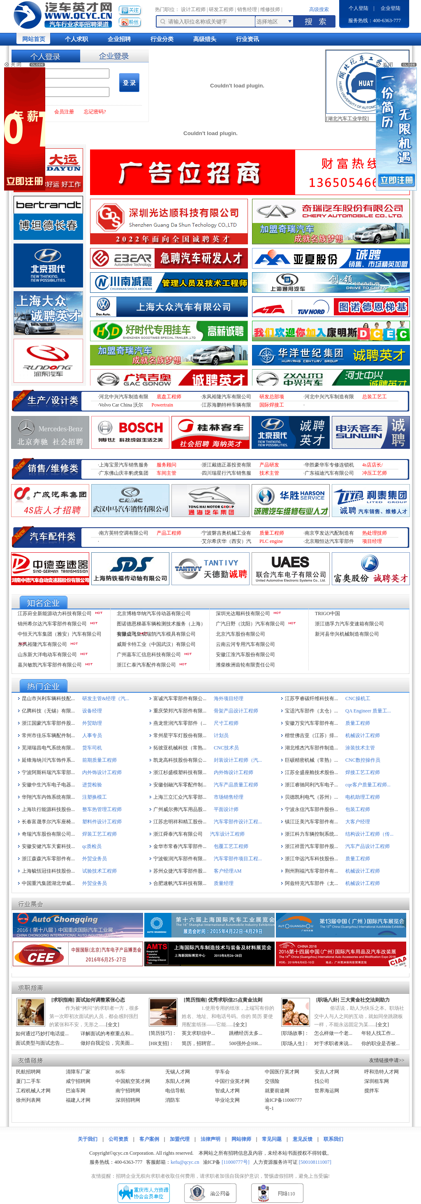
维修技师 (270, 9)
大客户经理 (357, 822)
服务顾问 (166, 465)
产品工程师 (169, 533)
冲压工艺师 (374, 473)
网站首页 (33, 39)
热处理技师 (374, 533)
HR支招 (158, 1043)
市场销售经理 (228, 797)
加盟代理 (180, 1139)
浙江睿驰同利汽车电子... (311, 785)
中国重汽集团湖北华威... (48, 883)
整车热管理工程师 (102, 809)
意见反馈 (302, 1139)
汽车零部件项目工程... (238, 859)
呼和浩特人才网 (381, 1072)
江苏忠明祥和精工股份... (179, 822)
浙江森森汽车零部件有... (48, 859)
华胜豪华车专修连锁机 (329, 465)
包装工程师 (357, 809)
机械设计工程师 (362, 735)
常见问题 (272, 1139)
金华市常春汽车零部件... (179, 846)
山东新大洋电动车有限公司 (47, 654)
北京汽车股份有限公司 (240, 634)
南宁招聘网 (128, 1091)
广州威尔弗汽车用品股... (179, 809)
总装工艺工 (374, 397)
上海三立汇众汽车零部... (179, 797)
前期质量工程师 (99, 760)
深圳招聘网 (128, 1100)
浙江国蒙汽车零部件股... (48, 723)
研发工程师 (221, 9)
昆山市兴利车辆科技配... (48, 698)
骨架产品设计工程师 (236, 711)
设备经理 (92, 711)
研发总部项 (271, 397)
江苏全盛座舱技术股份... (311, 772)
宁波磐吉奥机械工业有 (226, 533)
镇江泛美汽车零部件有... (311, 822)
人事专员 (92, 735)
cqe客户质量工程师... (368, 785)
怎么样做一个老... (333, 1033)
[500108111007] (315, 1162)
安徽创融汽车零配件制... (179, 785)
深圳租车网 (376, 1081)
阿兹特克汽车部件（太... (311, 883)
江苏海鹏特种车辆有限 (226, 405)
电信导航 (175, 1091)
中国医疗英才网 (282, 1072)
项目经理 (372, 541)
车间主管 (166, 473)
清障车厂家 (78, 1072)
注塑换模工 (94, 797)
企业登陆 (390, 8)
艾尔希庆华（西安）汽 (226, 541)
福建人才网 (78, 1100)
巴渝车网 (76, 1091)
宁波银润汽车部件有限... (179, 859)
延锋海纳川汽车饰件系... (48, 760)
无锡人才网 (177, 1072)
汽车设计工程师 (227, 834)
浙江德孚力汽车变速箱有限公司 (349, 624)
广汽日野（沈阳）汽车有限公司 (250, 624)
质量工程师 (271, 533)
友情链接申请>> (387, 1060)
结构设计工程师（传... (369, 834)
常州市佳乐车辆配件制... (48, 735)
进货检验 (92, 785)
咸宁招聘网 (78, 1081)
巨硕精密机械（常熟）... (311, 760)
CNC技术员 (226, 748)
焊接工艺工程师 (362, 772)
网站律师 (241, 1139)
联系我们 (333, 1139)
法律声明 (210, 1139)
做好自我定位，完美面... (107, 1043)
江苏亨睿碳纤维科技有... (311, 698)
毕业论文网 (227, 1100)
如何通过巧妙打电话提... (42, 1033)
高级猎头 (204, 39)
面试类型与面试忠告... (40, 1043)
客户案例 (149, 1139)
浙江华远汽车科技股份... (311, 859)
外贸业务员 (94, 859)
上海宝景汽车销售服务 (123, 465)
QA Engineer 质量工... (368, 711)
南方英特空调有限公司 (123, 533)
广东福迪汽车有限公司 (329, 473)
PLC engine (271, 541)
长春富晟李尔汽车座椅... (48, 822)
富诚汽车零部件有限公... (179, 698)
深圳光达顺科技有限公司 (243, 613)
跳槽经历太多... (245, 1033)
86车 (120, 1072)
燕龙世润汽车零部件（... (179, 723)
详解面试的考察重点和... (107, 1033)
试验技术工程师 (99, 871)
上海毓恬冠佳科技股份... (48, 871)
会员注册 (64, 112)
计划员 (221, 735)
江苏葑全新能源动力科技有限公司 (55, 613)
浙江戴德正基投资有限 (226, 465)
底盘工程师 (169, 397)
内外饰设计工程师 (102, 772)
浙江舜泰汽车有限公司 (178, 834)
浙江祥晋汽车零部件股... (311, 846)
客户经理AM (227, 871)
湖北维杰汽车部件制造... (311, 748)
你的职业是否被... (380, 1043)
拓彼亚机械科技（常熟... (179, 748)
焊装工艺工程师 (99, 834)
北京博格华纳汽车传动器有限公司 (154, 613)
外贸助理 (92, 723)
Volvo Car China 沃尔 (121, 405)
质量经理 (224, 883)
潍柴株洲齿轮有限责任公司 (245, 665)
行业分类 (161, 39)
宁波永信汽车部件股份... (311, 809)
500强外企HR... (245, 1043)
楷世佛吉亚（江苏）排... (311, 735)
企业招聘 (119, 39)
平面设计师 (226, 809)
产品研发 (269, 465)
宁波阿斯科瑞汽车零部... (48, 772)
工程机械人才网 (33, 1091)
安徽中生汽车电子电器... (48, 785)
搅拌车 (371, 1091)
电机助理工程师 (362, 797)
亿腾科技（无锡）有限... (48, 711)
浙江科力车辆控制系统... (311, 834)
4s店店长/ (372, 465)
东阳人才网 (177, 1081)
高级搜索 (319, 9)
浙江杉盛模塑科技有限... (179, 772)
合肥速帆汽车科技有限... (179, 883)
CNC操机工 (357, 698)
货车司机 (92, 748)
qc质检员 (92, 846)
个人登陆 (358, 8)
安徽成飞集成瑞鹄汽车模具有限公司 (156, 634)
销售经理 (247, 9)
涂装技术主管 (360, 748)
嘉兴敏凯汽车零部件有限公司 (50, 665)
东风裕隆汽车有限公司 (226, 397)
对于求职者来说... (333, 1043)
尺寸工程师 (226, 723)
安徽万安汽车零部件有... (311, 723)
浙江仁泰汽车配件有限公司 (146, 665)
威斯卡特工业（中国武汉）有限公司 (156, 644)
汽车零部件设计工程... (238, 822)
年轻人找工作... (378, 1033)
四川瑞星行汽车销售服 (226, 473)
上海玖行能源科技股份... (48, 809)
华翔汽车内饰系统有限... (48, 797)
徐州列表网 (28, 1100)
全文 (113, 1024)
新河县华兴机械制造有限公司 (347, 634)
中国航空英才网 (133, 1081)
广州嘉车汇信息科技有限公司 (149, 654)
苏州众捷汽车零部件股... (179, 871)
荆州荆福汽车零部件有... (311, 871)
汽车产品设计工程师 (367, 846)
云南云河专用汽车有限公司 (245, 644)
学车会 (222, 1072)
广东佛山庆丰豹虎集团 (123, 473)
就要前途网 (277, 1091)
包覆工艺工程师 (231, 846)
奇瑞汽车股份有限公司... (48, 834)
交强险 (272, 1081)
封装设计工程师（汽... (238, 760)
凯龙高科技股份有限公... (179, 760)
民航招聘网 (28, 1072)
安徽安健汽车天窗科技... (48, 846)
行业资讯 (247, 39)
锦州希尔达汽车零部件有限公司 (52, 624)
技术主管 (269, 473)
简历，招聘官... (198, 1043)
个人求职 (76, 39)
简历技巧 (160, 1033)
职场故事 (293, 1033)
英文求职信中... (198, 1033)
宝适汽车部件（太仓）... (311, 711)
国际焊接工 (271, 405)
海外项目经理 (228, 698)
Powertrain (162, 405)
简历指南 (195, 1000)
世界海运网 (327, 1091)
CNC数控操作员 (362, 760)
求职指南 (63, 1000)
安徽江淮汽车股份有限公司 (245, 654)
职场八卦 (328, 1000)
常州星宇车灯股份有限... (179, 735)
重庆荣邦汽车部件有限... (179, 711)
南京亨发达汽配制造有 (329, 533)
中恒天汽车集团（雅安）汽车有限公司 (60, 634)
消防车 (172, 1100)
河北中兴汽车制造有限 (123, 397)
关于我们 (87, 1139)
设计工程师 (193, 9)
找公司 (322, 1081)
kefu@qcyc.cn (185, 1162)
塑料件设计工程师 (102, 822)
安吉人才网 (327, 1072)
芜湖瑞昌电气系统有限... (48, 748)
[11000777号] (236, 1162)
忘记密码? (95, 112)
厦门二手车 (28, 1081)
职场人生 (293, 1043)
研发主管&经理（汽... (105, 698)
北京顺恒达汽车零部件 (329, 541)
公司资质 (118, 1139)
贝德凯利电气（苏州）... (311, 797)
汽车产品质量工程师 (236, 785)
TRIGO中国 (327, 613)
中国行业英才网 (232, 1081)
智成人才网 (227, 1091)
